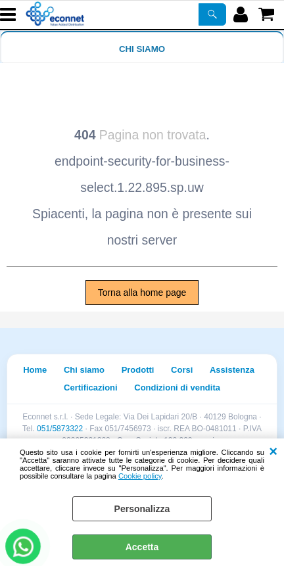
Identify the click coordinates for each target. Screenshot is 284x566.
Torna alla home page (142, 292)
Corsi (182, 370)
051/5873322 (60, 428)
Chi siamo (142, 49)
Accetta (142, 547)
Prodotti (138, 370)
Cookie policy (140, 476)
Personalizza (142, 509)
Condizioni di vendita (177, 387)
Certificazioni (91, 387)
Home (35, 370)
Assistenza (232, 370)
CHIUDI (273, 451)
